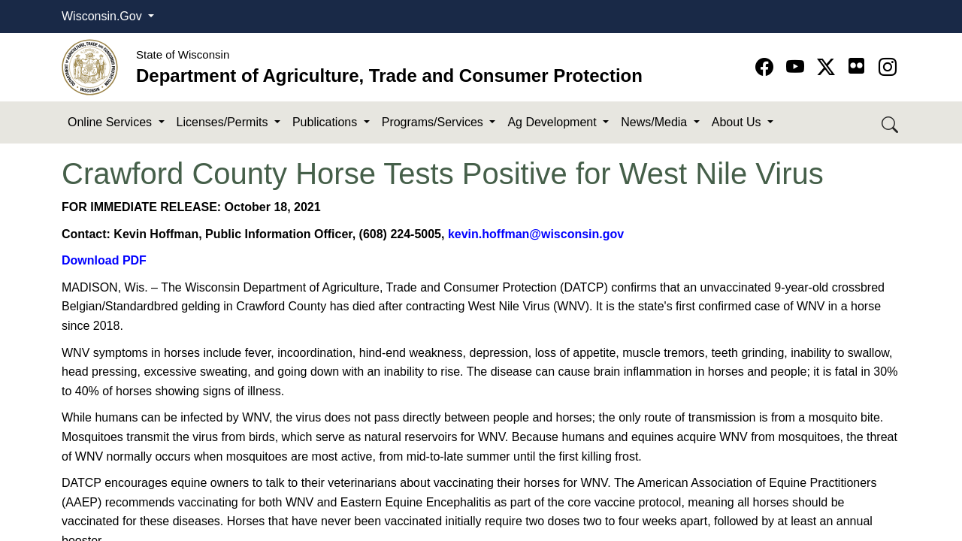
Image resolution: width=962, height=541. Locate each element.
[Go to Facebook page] (767, 67)
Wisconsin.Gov (103, 16)
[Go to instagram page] (888, 67)
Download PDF (104, 260)
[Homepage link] (90, 66)
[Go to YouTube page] (797, 67)
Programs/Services (434, 122)
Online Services (112, 122)
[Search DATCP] (891, 122)
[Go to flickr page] (856, 66)
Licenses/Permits (224, 122)
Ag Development (553, 122)
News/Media (655, 122)
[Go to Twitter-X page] (828, 67)
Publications (326, 122)
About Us (738, 122)
